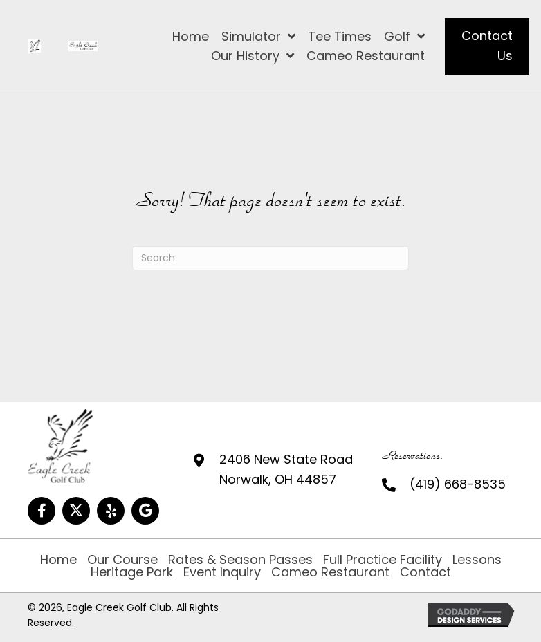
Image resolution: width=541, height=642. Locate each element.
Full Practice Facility (382, 560)
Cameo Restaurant (330, 572)
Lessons (477, 560)
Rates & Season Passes (240, 560)
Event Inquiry (222, 572)
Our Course (122, 560)
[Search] (270, 258)
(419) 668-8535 (458, 484)
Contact (425, 572)
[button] (41, 511)
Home (58, 560)
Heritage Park (132, 572)
